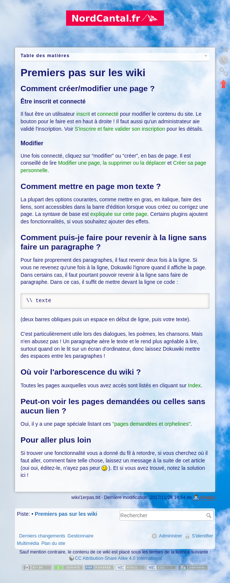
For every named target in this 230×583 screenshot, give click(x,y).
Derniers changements (42, 536)
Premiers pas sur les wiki (66, 514)
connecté (107, 114)
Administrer (170, 536)
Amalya (207, 497)
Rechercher (209, 515)
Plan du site (53, 543)
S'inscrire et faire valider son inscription (120, 129)
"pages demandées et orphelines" (151, 424)
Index (194, 385)
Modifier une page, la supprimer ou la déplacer (112, 163)
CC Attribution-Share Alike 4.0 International (118, 558)
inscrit (83, 114)
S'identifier (202, 536)
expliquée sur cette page (118, 214)
